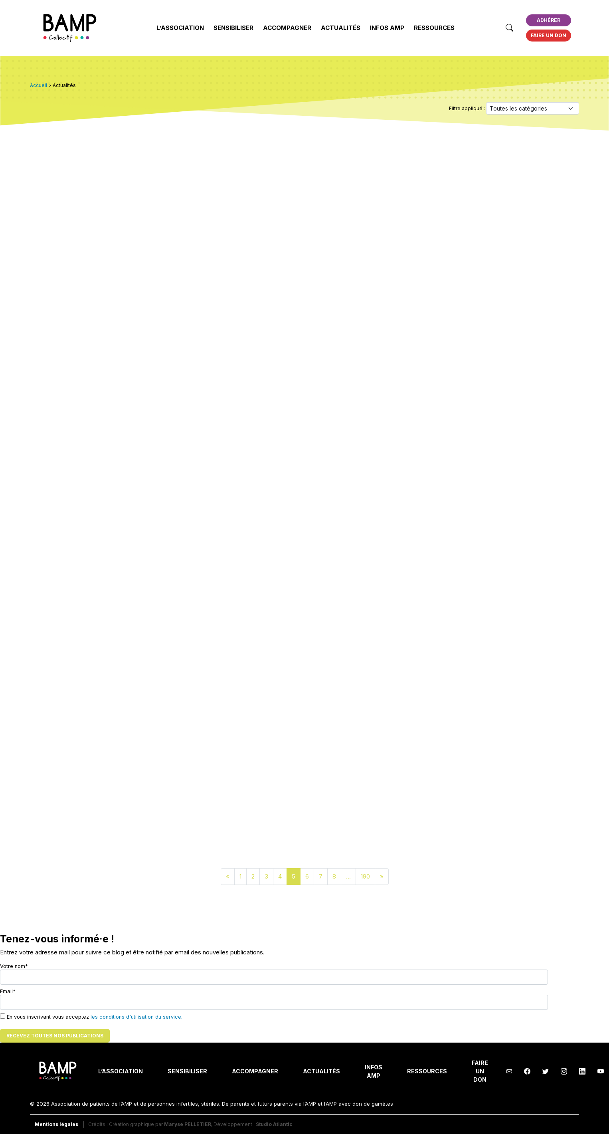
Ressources (434, 28)
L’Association (180, 28)
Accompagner (287, 28)
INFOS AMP (387, 28)
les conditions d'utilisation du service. (136, 1017)
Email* (274, 999)
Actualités (340, 28)
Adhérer (548, 20)
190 (365, 876)
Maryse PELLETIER (187, 1124)
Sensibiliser (233, 28)
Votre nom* (274, 974)
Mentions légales (56, 1124)
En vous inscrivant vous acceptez (91, 1016)
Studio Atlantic (274, 1124)
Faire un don (548, 35)
